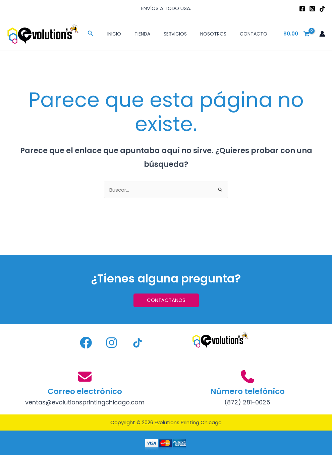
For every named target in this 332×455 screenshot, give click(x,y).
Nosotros (213, 33)
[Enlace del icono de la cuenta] (322, 34)
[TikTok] (322, 9)
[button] (91, 34)
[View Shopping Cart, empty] (297, 34)
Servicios (175, 33)
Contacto (253, 33)
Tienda (142, 33)
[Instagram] (312, 9)
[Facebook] (302, 9)
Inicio (114, 33)
